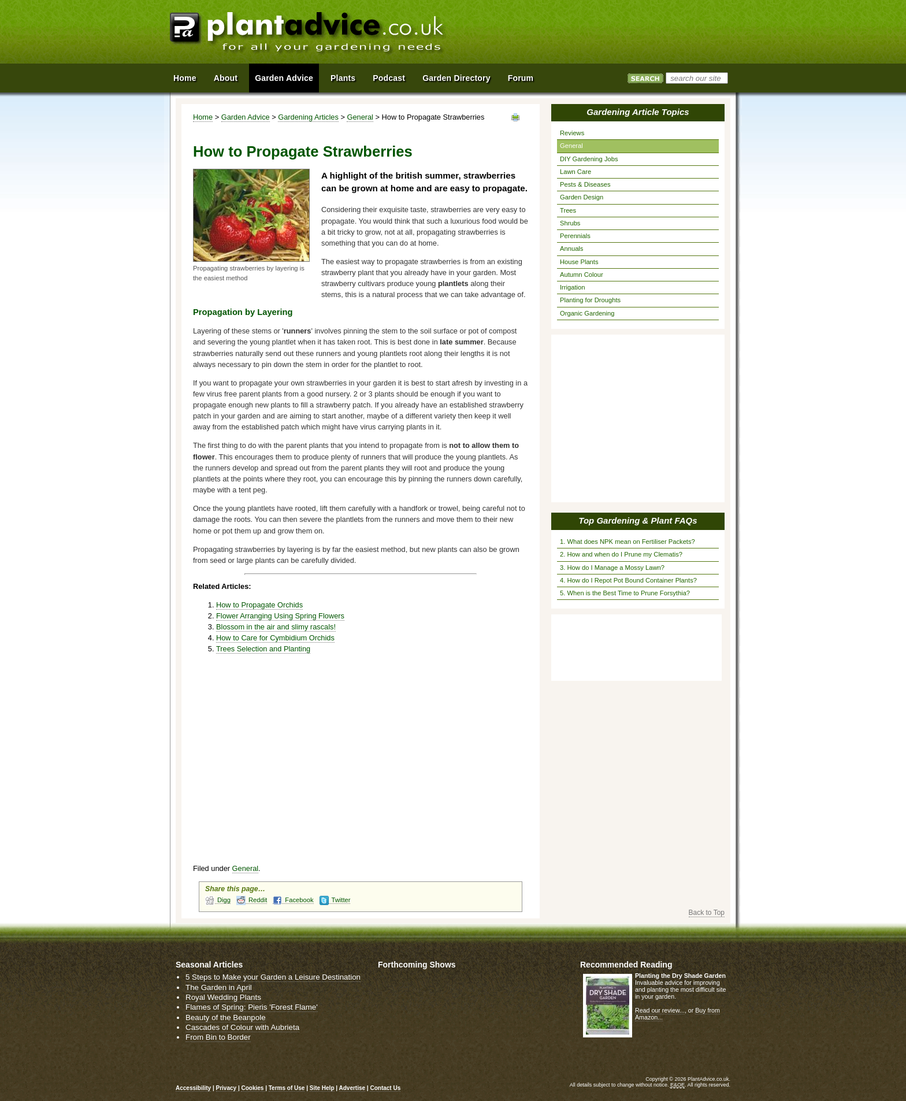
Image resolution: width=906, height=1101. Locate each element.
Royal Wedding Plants (223, 997)
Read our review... (660, 1010)
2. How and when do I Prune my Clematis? (621, 554)
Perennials (575, 235)
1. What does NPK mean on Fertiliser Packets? (627, 541)
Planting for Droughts (590, 299)
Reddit (251, 900)
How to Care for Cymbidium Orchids (275, 637)
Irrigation (572, 287)
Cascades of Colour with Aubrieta (242, 1027)
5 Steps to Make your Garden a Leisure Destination (273, 977)
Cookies (253, 1088)
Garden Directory (456, 78)
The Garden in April (218, 987)
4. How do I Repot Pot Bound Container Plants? (628, 580)
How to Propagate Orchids (259, 604)
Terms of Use (287, 1088)
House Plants (579, 261)
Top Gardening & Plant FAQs (637, 520)
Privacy (227, 1088)
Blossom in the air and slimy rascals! (276, 626)
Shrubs (570, 223)
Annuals (571, 248)
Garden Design (581, 197)
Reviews (572, 132)
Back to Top (707, 913)
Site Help (322, 1088)
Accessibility (193, 1088)
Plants (343, 78)
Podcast (389, 78)
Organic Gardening (587, 313)
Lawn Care (575, 171)
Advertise (352, 1088)
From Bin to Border (218, 1037)
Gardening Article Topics (637, 112)
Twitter (335, 900)
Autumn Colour (581, 274)
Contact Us (385, 1088)
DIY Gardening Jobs (589, 158)
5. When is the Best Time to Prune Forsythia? (625, 593)
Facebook (293, 900)
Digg (218, 900)
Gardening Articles (308, 117)
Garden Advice (245, 117)
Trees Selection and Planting (263, 648)
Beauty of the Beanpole (225, 1017)
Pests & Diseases (585, 184)
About (225, 78)
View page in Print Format (515, 117)
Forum (521, 78)
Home (203, 117)
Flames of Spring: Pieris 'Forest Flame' (251, 1007)
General (360, 117)
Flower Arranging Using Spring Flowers (280, 615)
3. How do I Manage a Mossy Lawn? (612, 567)
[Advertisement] (602, 33)
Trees (568, 210)
